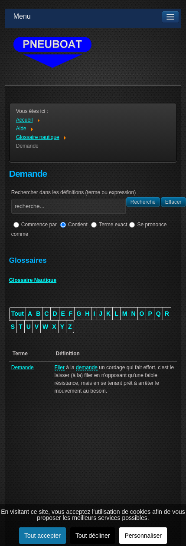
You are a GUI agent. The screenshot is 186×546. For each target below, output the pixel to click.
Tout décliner (92, 535)
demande (87, 367)
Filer (60, 367)
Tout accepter (42, 535)
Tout (17, 313)
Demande (22, 367)
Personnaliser (143, 535)
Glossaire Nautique (32, 280)
